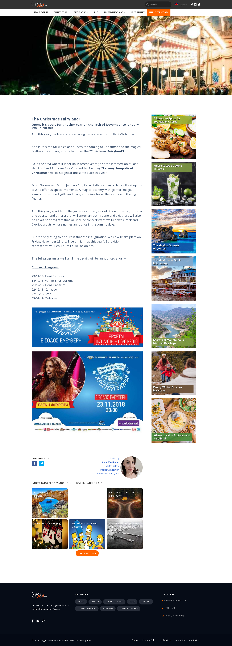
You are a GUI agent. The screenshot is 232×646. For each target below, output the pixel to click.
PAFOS (132, 601)
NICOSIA (81, 601)
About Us (180, 640)
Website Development (81, 640)
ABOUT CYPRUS (42, 12)
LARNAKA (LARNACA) (114, 601)
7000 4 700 (170, 608)
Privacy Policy (149, 640)
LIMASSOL (95, 601)
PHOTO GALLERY (137, 12)
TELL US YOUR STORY (158, 12)
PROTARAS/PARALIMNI (87, 608)
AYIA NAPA (145, 601)
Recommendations (114, 12)
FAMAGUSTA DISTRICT (129, 608)
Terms (135, 640)
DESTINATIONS (81, 12)
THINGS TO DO (61, 12)
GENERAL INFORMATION (86, 483)
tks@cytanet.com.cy (174, 615)
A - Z (97, 12)
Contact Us (194, 640)
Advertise (166, 640)
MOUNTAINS (108, 608)
